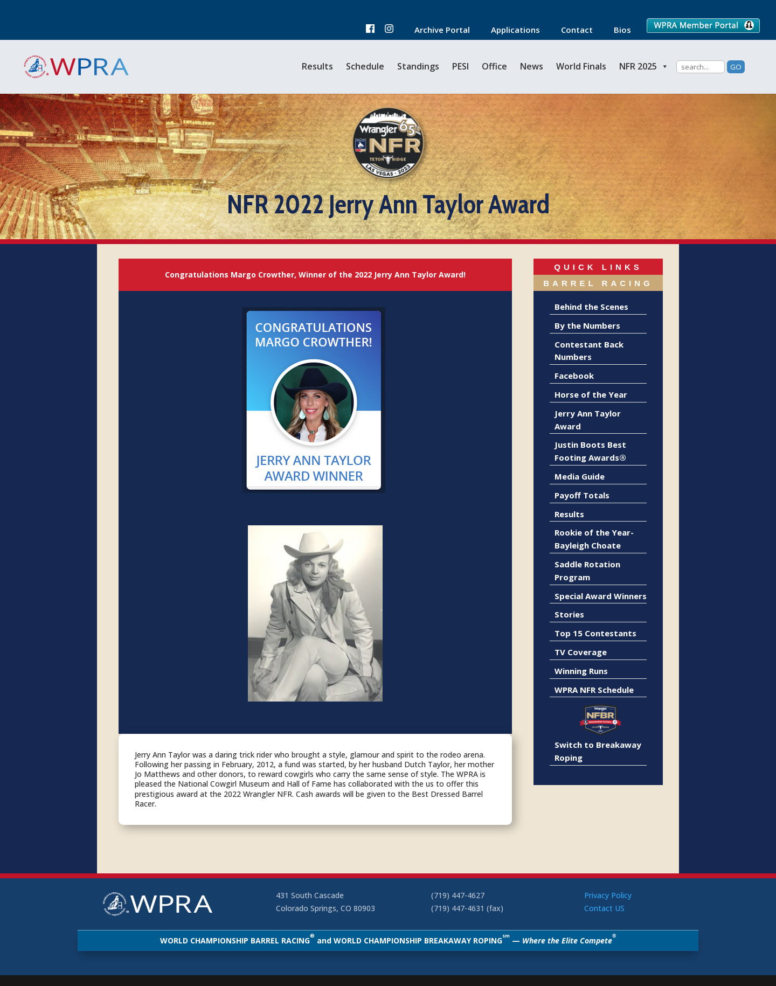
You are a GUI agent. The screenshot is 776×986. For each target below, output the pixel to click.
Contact (571, 30)
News (531, 66)
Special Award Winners (601, 596)
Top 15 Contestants (595, 633)
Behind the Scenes (591, 306)
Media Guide (580, 476)
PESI (460, 66)
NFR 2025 (644, 66)
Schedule (365, 66)
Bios (617, 30)
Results (317, 66)
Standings (418, 66)
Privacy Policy (608, 895)
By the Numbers (587, 325)
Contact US (604, 908)
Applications (510, 30)
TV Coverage (581, 652)
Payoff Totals (582, 495)
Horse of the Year (591, 394)
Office (494, 66)
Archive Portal (437, 30)
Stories (569, 614)
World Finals (581, 66)
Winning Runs (581, 670)
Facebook (574, 375)
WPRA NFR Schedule (594, 689)
